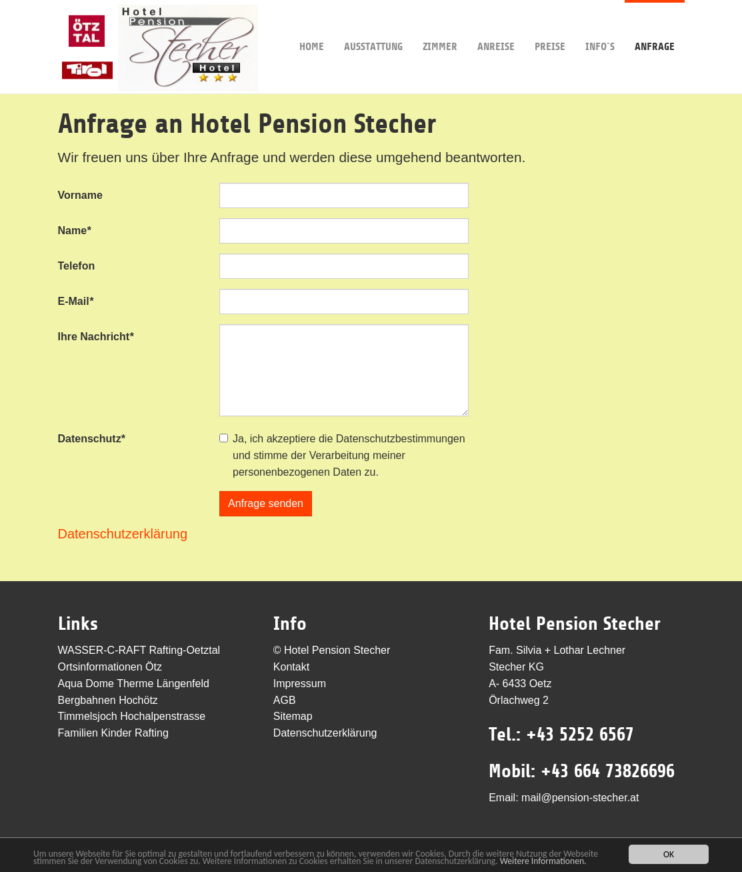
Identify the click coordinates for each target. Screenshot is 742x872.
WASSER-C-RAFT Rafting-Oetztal (139, 650)
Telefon (76, 266)
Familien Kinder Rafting (113, 733)
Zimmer (440, 26)
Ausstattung (373, 26)
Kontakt (291, 667)
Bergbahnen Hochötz (108, 700)
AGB (284, 700)
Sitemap (293, 716)
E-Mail (75, 301)
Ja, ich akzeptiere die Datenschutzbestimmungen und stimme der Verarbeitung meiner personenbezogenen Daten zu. (349, 455)
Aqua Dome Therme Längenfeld (133, 683)
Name (74, 230)
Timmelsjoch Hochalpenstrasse (132, 716)
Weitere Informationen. (543, 861)
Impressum (299, 683)
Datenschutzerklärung (123, 533)
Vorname (80, 195)
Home (311, 26)
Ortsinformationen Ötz (110, 667)
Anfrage (655, 26)
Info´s (600, 26)
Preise (550, 26)
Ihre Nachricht (96, 336)
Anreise (496, 26)
